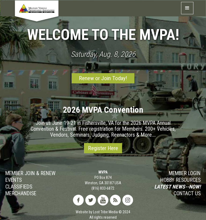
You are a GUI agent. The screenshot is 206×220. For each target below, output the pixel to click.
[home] (37, 12)
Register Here (103, 148)
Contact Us (187, 193)
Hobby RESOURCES (180, 180)
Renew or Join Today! (103, 78)
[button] (187, 8)
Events (13, 180)
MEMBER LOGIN (185, 173)
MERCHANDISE (20, 193)
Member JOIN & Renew (30, 173)
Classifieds (18, 187)
